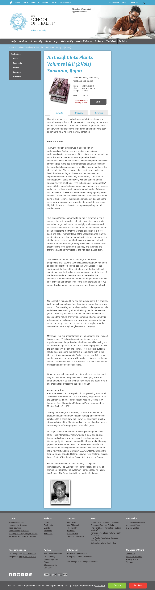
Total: (135, 2)
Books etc (99, 41)
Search (143, 2)
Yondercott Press (133, 525)
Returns (99, 112)
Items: (125, 2)
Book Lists (17, 63)
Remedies (17, 76)
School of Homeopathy (135, 522)
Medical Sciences (84, 41)
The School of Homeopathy (61, 2)
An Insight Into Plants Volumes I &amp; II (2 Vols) (48, 47)
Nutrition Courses (16, 522)
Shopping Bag (114, 2)
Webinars (17, 72)
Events (16, 67)
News (93, 518)
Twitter (14, 574)
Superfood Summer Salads (102, 525)
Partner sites (132, 518)
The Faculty (72, 528)
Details (59, 112)
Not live (20, 47)
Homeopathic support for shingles (105, 522)
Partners (71, 531)
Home (11, 47)
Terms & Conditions (75, 536)
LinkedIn (30, 574)
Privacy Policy (132, 559)
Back (98, 101)
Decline (138, 585)
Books (15, 58)
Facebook (10, 574)
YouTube (18, 574)
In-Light (45, 2)
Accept (117, 585)
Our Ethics (71, 522)
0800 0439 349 (29, 554)
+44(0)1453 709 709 (27, 556)
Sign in (17, 2)
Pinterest (22, 574)
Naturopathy (67, 41)
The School (111, 41)
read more (100, 585)
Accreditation (72, 533)
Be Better (123, 41)
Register (26, 2)
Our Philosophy (73, 525)
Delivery (79, 112)
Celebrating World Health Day (103, 543)
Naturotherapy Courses (19, 531)
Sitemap (129, 562)
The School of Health (135, 550)
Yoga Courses (15, 528)
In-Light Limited (132, 528)
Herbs (48, 41)
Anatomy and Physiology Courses (23, 533)
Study (13, 41)
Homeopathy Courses (18, 525)
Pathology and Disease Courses (22, 536)
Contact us (35, 2)
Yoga (56, 41)
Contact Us (130, 554)
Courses (12, 518)
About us (71, 518)
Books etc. (48, 518)
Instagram (26, 574)
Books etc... (16, 54)
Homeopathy (36, 41)
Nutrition (23, 41)
